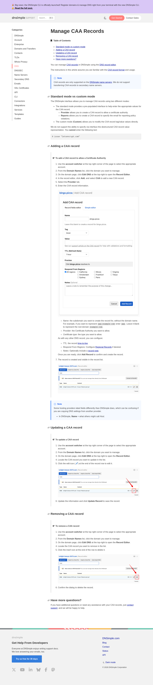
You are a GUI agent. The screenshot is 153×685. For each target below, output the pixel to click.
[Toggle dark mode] (105, 18)
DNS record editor (107, 65)
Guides (17, 118)
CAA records (72, 65)
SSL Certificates (21, 88)
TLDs (16, 57)
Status (105, 651)
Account (18, 40)
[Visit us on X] (14, 670)
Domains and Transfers (25, 49)
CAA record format (116, 70)
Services (18, 110)
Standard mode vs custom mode (70, 47)
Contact (105, 647)
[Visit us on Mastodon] (53, 670)
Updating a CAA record (66, 53)
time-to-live (83, 343)
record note (93, 351)
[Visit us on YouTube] (22, 670)
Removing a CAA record (67, 56)
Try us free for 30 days (27, 659)
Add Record (87, 354)
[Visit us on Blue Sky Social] (38, 670)
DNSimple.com (110, 638)
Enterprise (19, 44)
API (16, 92)
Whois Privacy (20, 62)
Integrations (19, 105)
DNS (16, 66)
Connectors (19, 101)
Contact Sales (132, 18)
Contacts (18, 53)
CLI (16, 97)
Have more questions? (66, 59)
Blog (104, 643)
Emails (17, 84)
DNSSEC (18, 70)
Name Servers (20, 75)
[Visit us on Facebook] (46, 670)
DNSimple (19, 36)
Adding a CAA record (65, 50)
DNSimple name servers (101, 82)
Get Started (117, 18)
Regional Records (103, 347)
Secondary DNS (21, 79)
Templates (19, 114)
